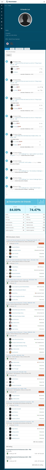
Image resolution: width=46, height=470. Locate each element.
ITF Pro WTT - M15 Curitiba (25, 162)
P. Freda (15, 126)
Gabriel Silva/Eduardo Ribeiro (19, 290)
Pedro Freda (15, 256)
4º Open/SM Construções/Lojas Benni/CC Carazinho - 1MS (20, 421)
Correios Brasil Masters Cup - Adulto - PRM (16, 388)
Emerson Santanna (16, 276)
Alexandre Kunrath (16, 409)
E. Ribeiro (16, 72)
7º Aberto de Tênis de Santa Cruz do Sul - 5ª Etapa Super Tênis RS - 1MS (23, 240)
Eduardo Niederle (16, 273)
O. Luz (15, 69)
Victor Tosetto (15, 253)
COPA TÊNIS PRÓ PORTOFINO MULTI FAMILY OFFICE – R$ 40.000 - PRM (22, 260)
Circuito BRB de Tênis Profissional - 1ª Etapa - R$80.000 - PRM (20, 332)
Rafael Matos (15, 267)
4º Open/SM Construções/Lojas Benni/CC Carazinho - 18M (20, 402)
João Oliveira (15, 412)
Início (6, 5)
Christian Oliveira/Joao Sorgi (18, 342)
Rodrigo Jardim (15, 432)
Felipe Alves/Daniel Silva (18, 339)
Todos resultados (38, 441)
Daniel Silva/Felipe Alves (18, 313)
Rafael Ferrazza (16, 438)
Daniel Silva (15, 293)
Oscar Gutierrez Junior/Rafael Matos (20, 286)
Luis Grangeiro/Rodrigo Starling (19, 345)
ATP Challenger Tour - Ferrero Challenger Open (30, 179)
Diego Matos (15, 428)
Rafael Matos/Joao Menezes (19, 309)
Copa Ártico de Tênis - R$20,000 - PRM (15, 355)
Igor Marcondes (15, 322)
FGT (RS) (17, 243)
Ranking (27, 48)
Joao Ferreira (15, 352)
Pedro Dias (14, 270)
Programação (20, 48)
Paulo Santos (15, 329)
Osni (13, 382)
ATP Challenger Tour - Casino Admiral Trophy (29, 188)
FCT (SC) (16, 263)
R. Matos (16, 145)
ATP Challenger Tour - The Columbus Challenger (30, 171)
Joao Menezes (15, 319)
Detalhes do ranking (38, 465)
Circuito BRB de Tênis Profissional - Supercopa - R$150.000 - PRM (21, 279)
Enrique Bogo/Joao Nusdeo (18, 296)
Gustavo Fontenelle (16, 385)
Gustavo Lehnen (16, 418)
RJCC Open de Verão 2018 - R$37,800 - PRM (16, 372)
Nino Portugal (15, 368)
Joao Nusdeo (15, 299)
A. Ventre (16, 90)
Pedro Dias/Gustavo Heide (18, 316)
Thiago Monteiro (16, 395)
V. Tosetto (16, 108)
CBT (16, 283)
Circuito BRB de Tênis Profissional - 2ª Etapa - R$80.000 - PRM (20, 302)
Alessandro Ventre (16, 250)
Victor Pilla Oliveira (16, 365)
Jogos (12, 48)
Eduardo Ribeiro (16, 247)
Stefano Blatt (15, 415)
